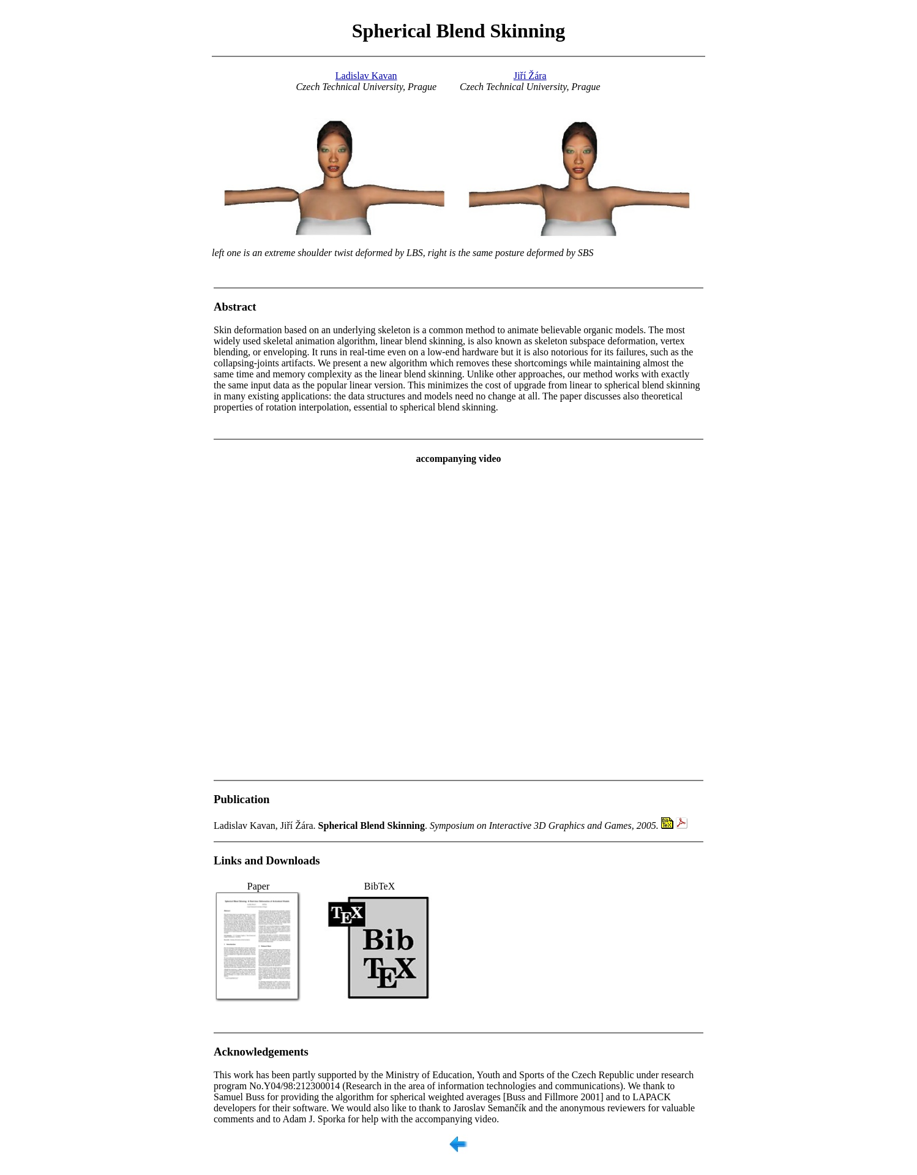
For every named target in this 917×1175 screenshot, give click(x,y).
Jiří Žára (530, 75)
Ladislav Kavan (366, 75)
